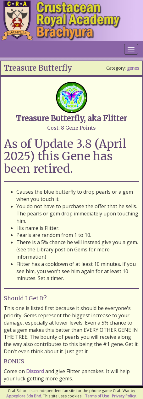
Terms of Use (97, 396)
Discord (35, 371)
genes (133, 68)
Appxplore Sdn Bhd (23, 396)
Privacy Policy (124, 396)
